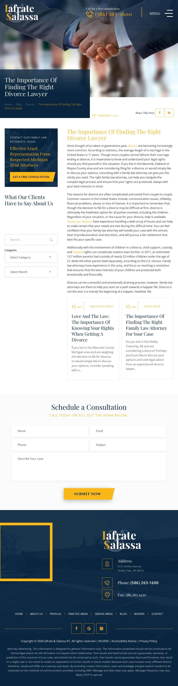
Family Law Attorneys (79, 221)
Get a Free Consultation (31, 177)
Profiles (55, 614)
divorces (132, 145)
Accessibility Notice (123, 641)
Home (19, 614)
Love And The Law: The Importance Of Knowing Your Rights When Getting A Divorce (93, 328)
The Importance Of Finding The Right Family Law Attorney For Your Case (146, 325)
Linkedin (169, 113)
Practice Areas (78, 614)
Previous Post (101, 306)
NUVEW (103, 641)
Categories (11, 250)
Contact (157, 614)
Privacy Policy (148, 641)
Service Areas (104, 614)
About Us (36, 614)
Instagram (102, 628)
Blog (123, 614)
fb (76, 628)
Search (51, 239)
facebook (160, 113)
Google (89, 628)
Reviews (139, 614)
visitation (78, 252)
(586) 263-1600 (113, 13)
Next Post (152, 306)
